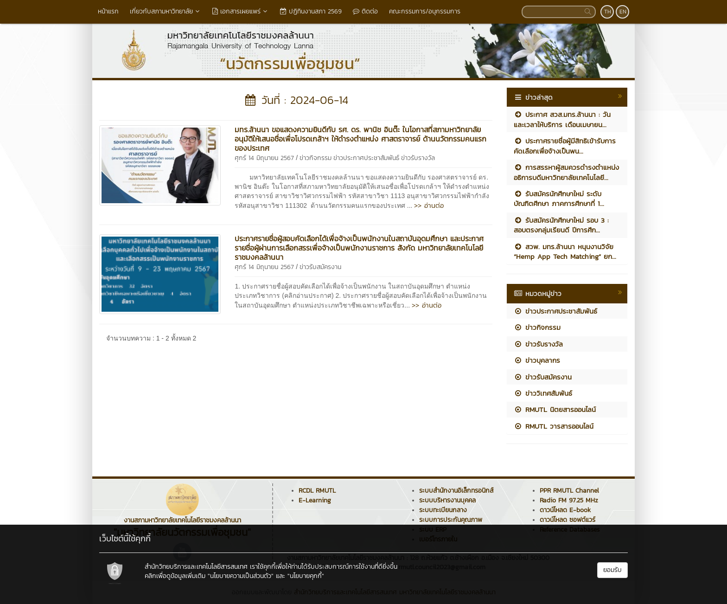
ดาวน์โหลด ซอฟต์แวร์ (567, 520)
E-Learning (315, 500)
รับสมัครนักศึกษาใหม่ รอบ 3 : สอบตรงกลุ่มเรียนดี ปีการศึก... (561, 225)
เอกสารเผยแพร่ (240, 11)
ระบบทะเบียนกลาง (443, 510)
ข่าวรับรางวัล (418, 158)
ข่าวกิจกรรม (316, 158)
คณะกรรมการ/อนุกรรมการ (424, 11)
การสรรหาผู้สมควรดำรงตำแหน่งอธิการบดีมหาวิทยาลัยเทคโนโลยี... (566, 172)
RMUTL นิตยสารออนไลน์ (555, 409)
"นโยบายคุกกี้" (305, 576)
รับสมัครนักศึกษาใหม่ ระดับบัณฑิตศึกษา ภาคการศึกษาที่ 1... (559, 198)
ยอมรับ (612, 570)
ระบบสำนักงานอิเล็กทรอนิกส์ (456, 490)
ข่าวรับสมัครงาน (320, 267)
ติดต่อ (365, 11)
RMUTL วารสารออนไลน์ (553, 426)
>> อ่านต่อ (429, 205)
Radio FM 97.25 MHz (569, 500)
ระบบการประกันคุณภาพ (450, 520)
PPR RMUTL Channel (569, 490)
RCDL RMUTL (317, 490)
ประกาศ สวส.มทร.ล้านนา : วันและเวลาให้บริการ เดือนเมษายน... (562, 119)
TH (607, 11)
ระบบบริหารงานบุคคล (447, 500)
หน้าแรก (108, 11)
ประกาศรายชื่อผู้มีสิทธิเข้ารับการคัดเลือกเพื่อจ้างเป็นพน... (565, 145)
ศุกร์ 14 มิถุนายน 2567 (264, 158)
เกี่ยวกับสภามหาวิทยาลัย (165, 11)
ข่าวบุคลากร (537, 360)
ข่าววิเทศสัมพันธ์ (543, 393)
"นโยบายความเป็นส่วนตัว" (241, 576)
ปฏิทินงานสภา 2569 (311, 11)
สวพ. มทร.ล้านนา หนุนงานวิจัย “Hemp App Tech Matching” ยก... (565, 251)
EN (622, 11)
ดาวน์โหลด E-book (565, 510)
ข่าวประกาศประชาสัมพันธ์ (366, 158)
